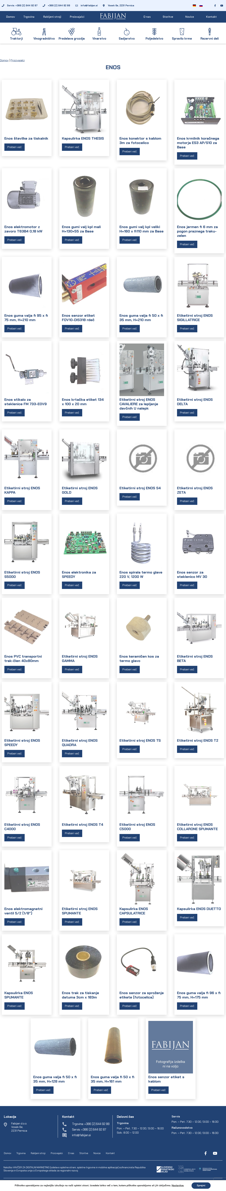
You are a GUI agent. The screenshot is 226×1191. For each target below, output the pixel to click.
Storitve (168, 17)
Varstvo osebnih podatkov (111, 1183)
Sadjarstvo (127, 38)
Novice (189, 17)
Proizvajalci (77, 17)
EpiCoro (70, 1183)
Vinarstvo (99, 38)
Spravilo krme (182, 38)
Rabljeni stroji (52, 17)
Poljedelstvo (154, 38)
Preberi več (14, 147)
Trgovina (28, 17)
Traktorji (16, 38)
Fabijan (41, 1183)
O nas (147, 17)
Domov (10, 17)
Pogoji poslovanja (85, 1183)
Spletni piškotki (136, 1183)
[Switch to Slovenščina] (201, 5)
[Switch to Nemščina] (194, 5)
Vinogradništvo (44, 38)
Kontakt (211, 17)
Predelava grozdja (72, 38)
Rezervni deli (209, 38)
